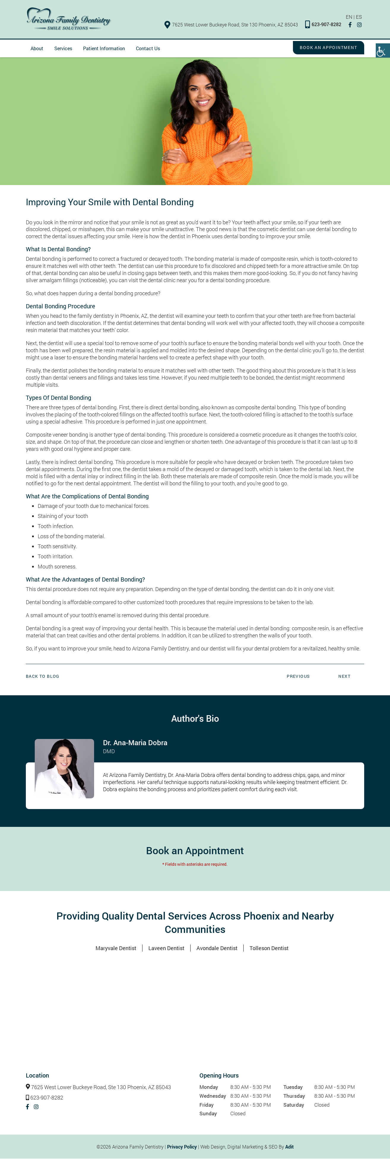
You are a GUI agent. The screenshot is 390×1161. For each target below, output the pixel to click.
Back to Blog (43, 678)
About (37, 50)
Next (344, 678)
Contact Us (148, 50)
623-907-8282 (325, 26)
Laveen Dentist (166, 950)
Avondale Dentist (216, 950)
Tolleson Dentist (269, 950)
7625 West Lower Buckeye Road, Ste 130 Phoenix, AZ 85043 (233, 26)
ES (361, 18)
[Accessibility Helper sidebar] (383, 50)
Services (63, 50)
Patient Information (104, 50)
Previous (298, 678)
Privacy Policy (182, 1149)
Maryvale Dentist (116, 950)
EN (351, 18)
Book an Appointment (323, 50)
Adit (289, 1149)
